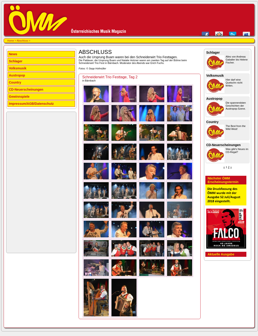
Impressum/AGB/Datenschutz (31, 103)
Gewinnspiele (19, 96)
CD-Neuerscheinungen (26, 89)
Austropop (17, 75)
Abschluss (22, 40)
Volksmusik (17, 68)
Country (15, 82)
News (13, 54)
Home (10, 40)
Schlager (15, 61)
